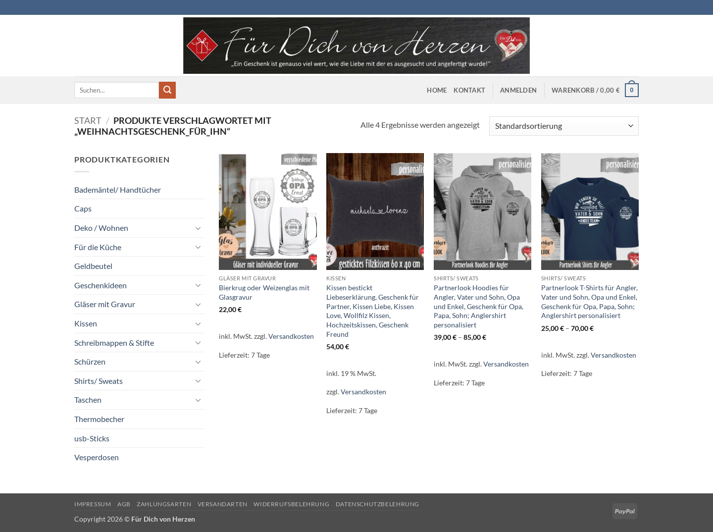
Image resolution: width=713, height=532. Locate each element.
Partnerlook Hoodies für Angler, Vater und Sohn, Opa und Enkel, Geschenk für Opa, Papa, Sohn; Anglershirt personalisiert (478, 306)
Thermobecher (99, 419)
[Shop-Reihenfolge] (564, 126)
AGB (124, 504)
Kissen (85, 323)
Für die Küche (97, 247)
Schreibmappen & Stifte (114, 342)
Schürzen (89, 361)
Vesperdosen (96, 457)
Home (437, 90)
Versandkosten (291, 336)
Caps (83, 208)
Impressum (92, 504)
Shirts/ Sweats (98, 380)
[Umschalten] (198, 228)
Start (88, 120)
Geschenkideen (100, 285)
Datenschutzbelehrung (377, 504)
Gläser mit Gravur (104, 304)
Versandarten (223, 504)
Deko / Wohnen (101, 227)
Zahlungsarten (164, 504)
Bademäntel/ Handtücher (117, 189)
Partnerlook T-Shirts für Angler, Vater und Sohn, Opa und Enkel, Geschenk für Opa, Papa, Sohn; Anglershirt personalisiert (589, 301)
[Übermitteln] (167, 90)
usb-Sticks (91, 438)
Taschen (88, 399)
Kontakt (469, 90)
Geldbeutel (93, 265)
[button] (518, 90)
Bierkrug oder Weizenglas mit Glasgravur (264, 292)
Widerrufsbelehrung (291, 504)
